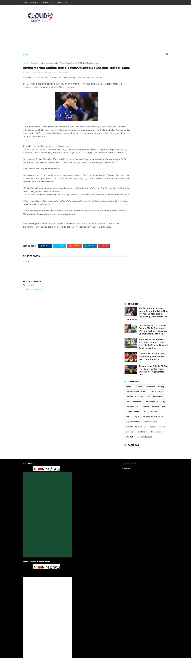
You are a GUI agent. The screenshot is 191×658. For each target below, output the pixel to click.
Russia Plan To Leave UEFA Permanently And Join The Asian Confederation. (152, 124)
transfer (129, 199)
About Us (34, 2)
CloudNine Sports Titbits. (136, 159)
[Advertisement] (118, 28)
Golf (144, 179)
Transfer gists (157, 199)
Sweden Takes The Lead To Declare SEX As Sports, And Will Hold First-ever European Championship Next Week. (153, 96)
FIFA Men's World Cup (135, 164)
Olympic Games (150, 189)
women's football (144, 204)
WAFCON (129, 204)
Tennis (162, 194)
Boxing (161, 154)
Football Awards (159, 174)
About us (77, 592)
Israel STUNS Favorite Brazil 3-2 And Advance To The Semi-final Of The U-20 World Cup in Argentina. (153, 111)
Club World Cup (157, 159)
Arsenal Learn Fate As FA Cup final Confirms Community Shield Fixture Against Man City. (153, 137)
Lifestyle (153, 179)
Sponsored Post (62, 2)
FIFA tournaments (154, 164)
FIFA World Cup (132, 174)
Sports (153, 194)
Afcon (128, 154)
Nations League (132, 184)
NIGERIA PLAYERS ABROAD (153, 184)
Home (25, 2)
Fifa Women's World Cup (155, 169)
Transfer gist (141, 199)
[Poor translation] (10, 618)
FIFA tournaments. (133, 169)
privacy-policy (90, 592)
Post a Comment (34, 304)
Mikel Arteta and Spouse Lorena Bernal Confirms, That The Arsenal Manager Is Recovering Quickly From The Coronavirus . (146, 81)
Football (34, 63)
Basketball (150, 154)
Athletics (138, 154)
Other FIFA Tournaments (136, 194)
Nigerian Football (133, 189)
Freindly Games (132, 179)
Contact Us (46, 2)
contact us (103, 592)
